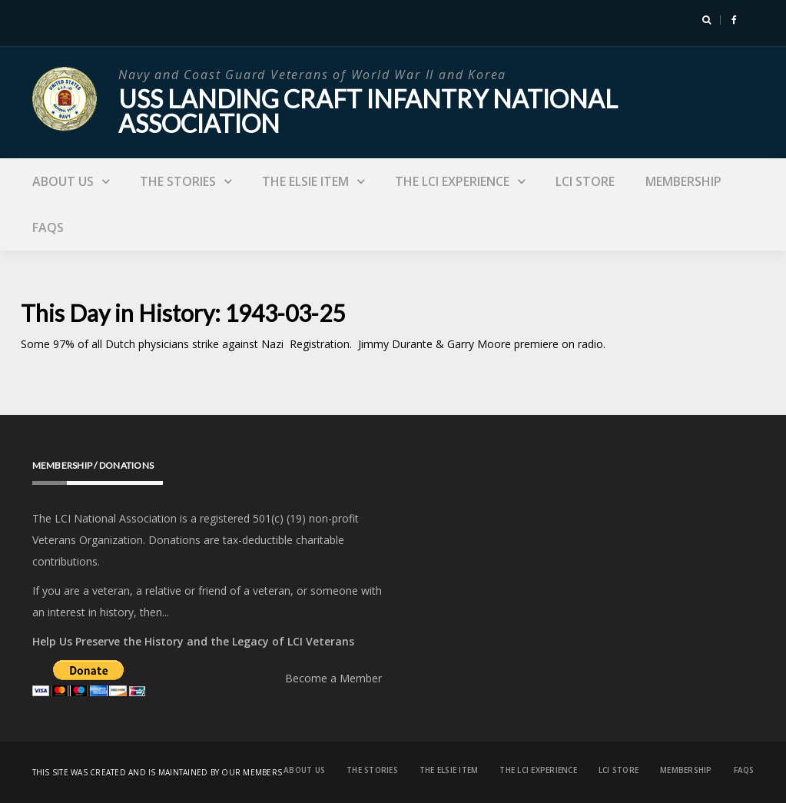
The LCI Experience (452, 181)
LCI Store (585, 181)
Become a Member (333, 678)
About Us (63, 181)
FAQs (48, 227)
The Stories (178, 181)
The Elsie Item (305, 181)
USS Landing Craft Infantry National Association (368, 111)
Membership (683, 181)
